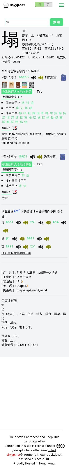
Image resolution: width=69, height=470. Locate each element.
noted (52, 450)
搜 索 (56, 22)
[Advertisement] (34, 393)
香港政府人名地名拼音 (17, 91)
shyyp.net (13, 455)
